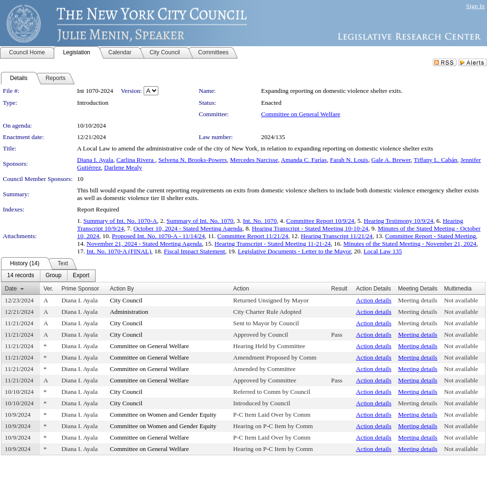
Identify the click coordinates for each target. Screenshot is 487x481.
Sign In (475, 6)
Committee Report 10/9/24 (320, 220)
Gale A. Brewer (391, 159)
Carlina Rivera (136, 159)
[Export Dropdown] (81, 275)
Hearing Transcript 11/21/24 (337, 236)
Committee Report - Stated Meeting (430, 236)
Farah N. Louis (349, 159)
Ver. (48, 288)
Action (241, 288)
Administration (129, 311)
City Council (126, 300)
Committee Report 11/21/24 (252, 236)
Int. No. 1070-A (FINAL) (119, 251)
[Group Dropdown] (53, 275)
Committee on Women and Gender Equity (163, 414)
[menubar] (48, 276)
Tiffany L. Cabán (435, 159)
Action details (373, 300)
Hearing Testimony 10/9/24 (398, 220)
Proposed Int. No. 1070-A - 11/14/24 (158, 236)
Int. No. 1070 (260, 220)
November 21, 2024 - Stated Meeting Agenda (144, 243)
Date (11, 288)
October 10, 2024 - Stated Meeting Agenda (187, 228)
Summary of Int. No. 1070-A (120, 220)
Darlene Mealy (123, 167)
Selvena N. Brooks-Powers (192, 159)
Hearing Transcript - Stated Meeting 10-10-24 (310, 228)
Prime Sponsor (80, 288)
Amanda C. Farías (304, 159)
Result (339, 288)
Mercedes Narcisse (254, 159)
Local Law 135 (382, 251)
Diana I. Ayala (95, 159)
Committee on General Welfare (300, 114)
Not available (461, 300)
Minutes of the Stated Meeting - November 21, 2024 (409, 243)
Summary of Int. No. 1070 (200, 220)
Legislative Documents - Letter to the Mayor (294, 251)
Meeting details (418, 300)
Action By (122, 288)
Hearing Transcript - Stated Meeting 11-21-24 (272, 243)
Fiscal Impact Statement (194, 251)
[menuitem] (20, 275)
